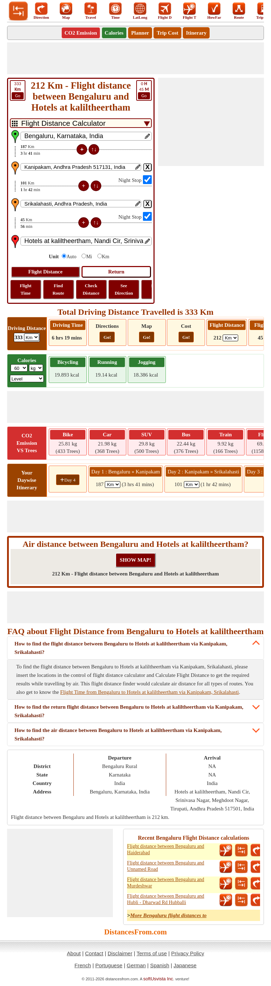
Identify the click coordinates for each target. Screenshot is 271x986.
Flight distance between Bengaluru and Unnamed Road (165, 866)
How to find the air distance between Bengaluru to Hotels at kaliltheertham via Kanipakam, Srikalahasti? (118, 734)
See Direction (124, 289)
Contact (94, 953)
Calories (114, 33)
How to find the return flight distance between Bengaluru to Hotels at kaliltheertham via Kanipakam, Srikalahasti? (128, 711)
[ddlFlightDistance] (230, 338)
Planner (140, 33)
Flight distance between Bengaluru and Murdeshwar (165, 882)
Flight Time (25, 289)
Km (105, 256)
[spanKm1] (112, 484)
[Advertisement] (135, 58)
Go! (107, 337)
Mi (89, 256)
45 (144, 90)
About (74, 953)
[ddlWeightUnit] (36, 368)
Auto (71, 256)
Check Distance (91, 289)
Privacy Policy (187, 953)
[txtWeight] (19, 368)
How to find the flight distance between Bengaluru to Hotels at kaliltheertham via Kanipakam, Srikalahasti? (120, 648)
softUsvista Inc (158, 978)
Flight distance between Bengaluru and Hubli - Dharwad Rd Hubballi (165, 899)
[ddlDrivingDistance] (31, 337)
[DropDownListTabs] (81, 123)
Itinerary (196, 33)
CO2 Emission (81, 33)
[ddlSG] (27, 378)
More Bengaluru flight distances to (168, 915)
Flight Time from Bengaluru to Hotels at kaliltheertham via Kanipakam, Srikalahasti (149, 692)
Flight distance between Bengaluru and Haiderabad (165, 849)
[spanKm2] (191, 484)
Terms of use (152, 953)
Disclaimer (120, 953)
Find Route (58, 289)
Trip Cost (167, 33)
